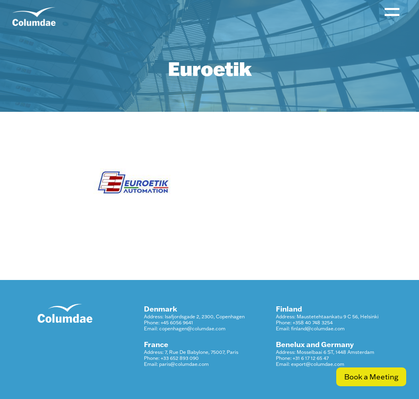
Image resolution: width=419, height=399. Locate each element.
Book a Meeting (371, 376)
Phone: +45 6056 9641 (168, 323)
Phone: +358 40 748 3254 (304, 323)
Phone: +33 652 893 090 (171, 358)
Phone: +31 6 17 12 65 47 (302, 358)
